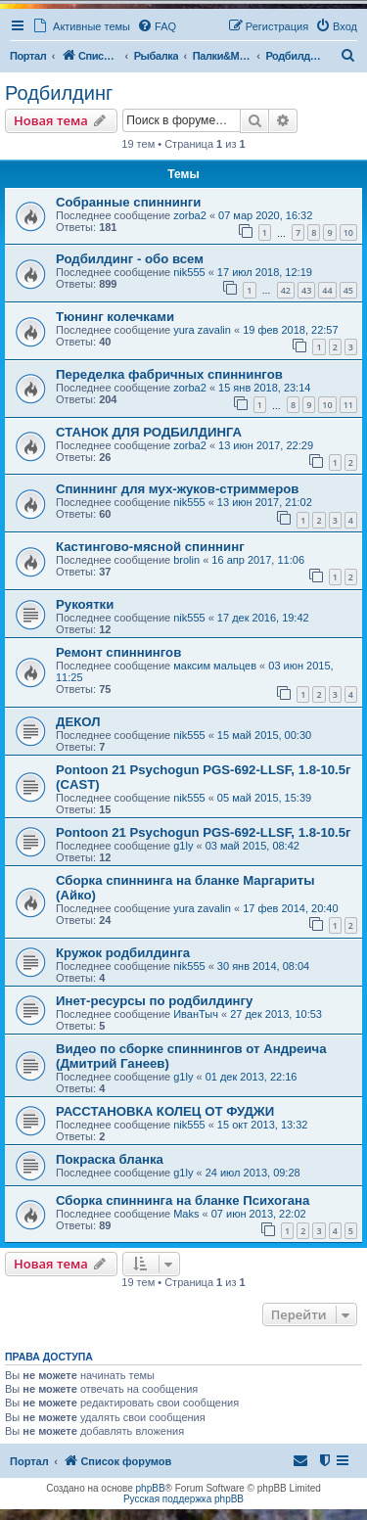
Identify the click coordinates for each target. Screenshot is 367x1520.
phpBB (150, 1488)
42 (286, 290)
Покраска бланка (109, 1159)
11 (348, 404)
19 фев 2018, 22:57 (290, 330)
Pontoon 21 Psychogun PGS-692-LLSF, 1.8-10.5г (203, 832)
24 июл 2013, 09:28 (253, 1172)
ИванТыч (195, 1014)
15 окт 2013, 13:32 (262, 1124)
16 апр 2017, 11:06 (257, 560)
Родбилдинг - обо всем (130, 259)
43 (306, 290)
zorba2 (189, 215)
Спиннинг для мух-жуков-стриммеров (177, 489)
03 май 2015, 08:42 (252, 846)
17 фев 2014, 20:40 (290, 908)
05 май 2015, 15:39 (264, 798)
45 (348, 290)
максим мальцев (214, 665)
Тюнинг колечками (115, 316)
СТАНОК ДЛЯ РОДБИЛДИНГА (149, 432)
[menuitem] (156, 26)
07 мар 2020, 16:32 (265, 215)
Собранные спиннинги (128, 202)
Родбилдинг (59, 93)
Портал (28, 56)
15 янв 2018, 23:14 (264, 387)
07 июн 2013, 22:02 (258, 1214)
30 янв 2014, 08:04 (263, 966)
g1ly (183, 846)
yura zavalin (202, 330)
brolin (186, 560)
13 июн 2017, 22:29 (265, 445)
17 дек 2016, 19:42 (263, 617)
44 (327, 290)
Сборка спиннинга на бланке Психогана (182, 1200)
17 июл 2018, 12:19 (264, 272)
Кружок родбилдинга (123, 952)
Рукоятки (85, 604)
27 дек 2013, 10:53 (276, 1014)
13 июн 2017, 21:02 (264, 502)
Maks (186, 1214)
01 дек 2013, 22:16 (252, 1076)
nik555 (189, 272)
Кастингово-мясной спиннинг (150, 546)
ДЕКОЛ (78, 721)
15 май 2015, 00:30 (264, 735)
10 (348, 232)
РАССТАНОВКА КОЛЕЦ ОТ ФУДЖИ (165, 1111)
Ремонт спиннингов (118, 652)
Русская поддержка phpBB (183, 1499)
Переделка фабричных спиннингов (169, 374)
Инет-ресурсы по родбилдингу (154, 1000)
